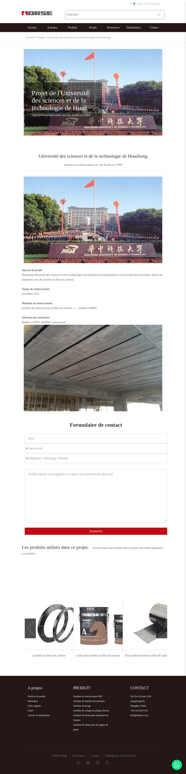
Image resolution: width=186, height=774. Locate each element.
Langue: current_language (145, 3)
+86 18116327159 (139, 710)
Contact (154, 27)
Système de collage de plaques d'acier (91, 710)
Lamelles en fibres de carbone (92, 655)
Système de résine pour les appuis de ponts (90, 727)
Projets (93, 27)
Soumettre (95, 531)
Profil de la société (37, 696)
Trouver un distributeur (39, 715)
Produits (72, 27)
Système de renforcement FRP (87, 696)
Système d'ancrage (82, 705)
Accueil (32, 27)
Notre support (34, 705)
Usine (30, 710)
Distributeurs (133, 27)
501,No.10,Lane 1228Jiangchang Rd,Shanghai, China (140, 701)
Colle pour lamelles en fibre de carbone (142, 655)
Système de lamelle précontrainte (89, 701)
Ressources (113, 27)
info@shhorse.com (139, 715)
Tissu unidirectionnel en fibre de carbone (43, 655)
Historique (33, 701)
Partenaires (79, 755)
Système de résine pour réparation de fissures (90, 717)
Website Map (59, 755)
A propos (52, 27)
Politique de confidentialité (120, 755)
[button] (30, 628)
